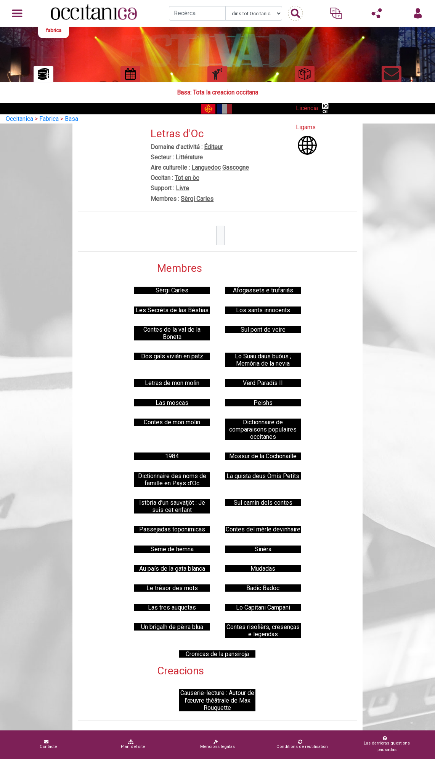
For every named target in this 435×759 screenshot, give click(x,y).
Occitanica (19, 118)
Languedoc (206, 167)
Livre (182, 188)
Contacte (48, 744)
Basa (71, 118)
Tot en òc (187, 177)
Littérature (189, 157)
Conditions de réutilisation (302, 744)
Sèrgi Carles (197, 198)
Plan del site (133, 744)
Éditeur (213, 147)
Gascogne (235, 167)
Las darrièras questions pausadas (385, 744)
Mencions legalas (217, 744)
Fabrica (49, 118)
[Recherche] (197, 13)
